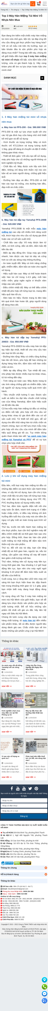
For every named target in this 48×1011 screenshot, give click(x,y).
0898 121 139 (19, 917)
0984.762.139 (14, 913)
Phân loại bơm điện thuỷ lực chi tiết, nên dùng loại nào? (36, 758)
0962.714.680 (23, 901)
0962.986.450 (14, 903)
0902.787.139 (16, 899)
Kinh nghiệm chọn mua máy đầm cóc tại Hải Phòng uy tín (11, 713)
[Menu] (44, 3)
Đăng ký (24, 816)
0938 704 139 (13, 915)
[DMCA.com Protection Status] (22, 863)
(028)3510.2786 (38, 899)
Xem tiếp (5, 686)
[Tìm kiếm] (32, 3)
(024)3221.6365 (35, 901)
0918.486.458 (13, 901)
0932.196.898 (27, 899)
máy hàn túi (29, 620)
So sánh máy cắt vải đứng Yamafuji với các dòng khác (12, 667)
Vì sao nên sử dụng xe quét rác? (10, 757)
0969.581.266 (13, 910)
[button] (45, 868)
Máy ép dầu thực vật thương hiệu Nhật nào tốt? (34, 713)
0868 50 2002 (19, 919)
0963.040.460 (15, 908)
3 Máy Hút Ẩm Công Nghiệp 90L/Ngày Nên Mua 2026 (34, 667)
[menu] (42, 78)
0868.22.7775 (15, 906)
